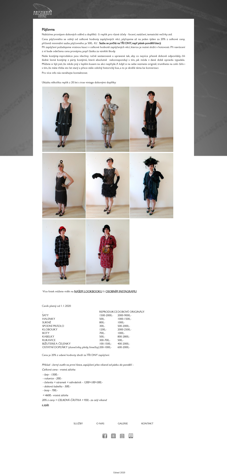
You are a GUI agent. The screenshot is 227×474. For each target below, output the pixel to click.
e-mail (122, 435)
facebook (104, 435)
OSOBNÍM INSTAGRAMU (121, 291)
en (130, 435)
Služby (78, 423)
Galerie (123, 423)
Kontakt (147, 423)
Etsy (113, 435)
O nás (100, 423)
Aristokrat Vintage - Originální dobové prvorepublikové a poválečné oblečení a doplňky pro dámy (42, 11)
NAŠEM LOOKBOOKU (88, 291)
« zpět (45, 404)
